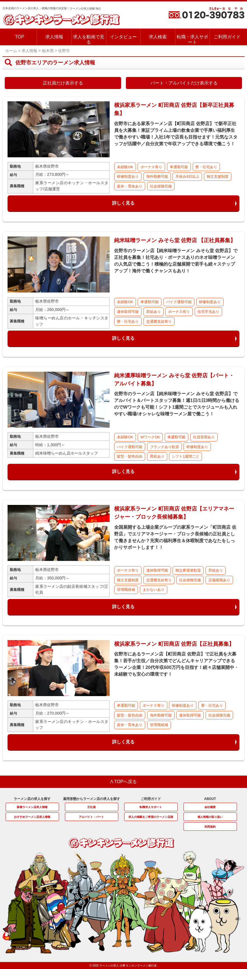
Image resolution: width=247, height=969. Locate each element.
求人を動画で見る (88, 39)
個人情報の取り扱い (210, 816)
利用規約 (210, 826)
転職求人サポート (151, 807)
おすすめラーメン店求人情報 (32, 816)
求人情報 (54, 36)
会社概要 (210, 807)
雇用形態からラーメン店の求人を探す (91, 799)
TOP (19, 36)
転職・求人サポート (192, 39)
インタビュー (123, 36)
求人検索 (158, 36)
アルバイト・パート (91, 816)
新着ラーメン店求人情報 (32, 807)
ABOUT (210, 799)
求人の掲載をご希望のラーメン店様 (150, 816)
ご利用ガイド (227, 36)
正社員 (91, 807)
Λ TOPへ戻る (123, 781)
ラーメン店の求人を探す (32, 799)
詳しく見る (123, 203)
